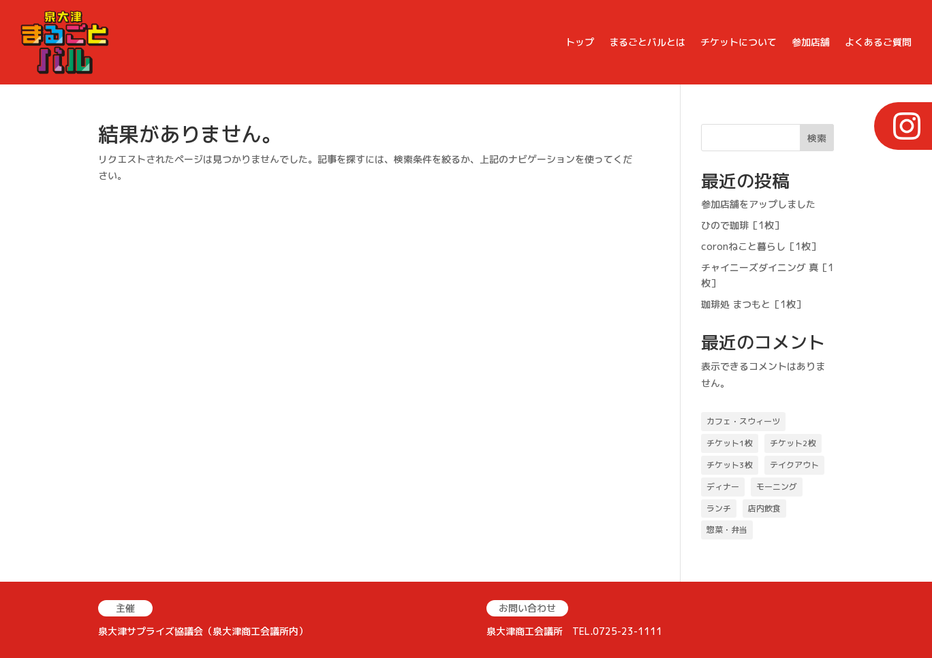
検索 (816, 137)
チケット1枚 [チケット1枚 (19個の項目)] (729, 443)
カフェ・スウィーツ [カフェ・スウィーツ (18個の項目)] (743, 421)
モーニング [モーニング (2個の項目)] (776, 486)
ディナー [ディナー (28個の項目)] (722, 486)
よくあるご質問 (878, 41)
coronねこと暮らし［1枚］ (760, 246)
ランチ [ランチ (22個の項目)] (718, 508)
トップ (579, 41)
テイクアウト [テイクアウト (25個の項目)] (794, 465)
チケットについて (738, 41)
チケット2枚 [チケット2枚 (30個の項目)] (793, 443)
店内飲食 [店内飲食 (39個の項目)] (764, 508)
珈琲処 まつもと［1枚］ (753, 304)
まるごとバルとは (647, 41)
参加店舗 (811, 41)
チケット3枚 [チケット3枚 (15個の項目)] (729, 465)
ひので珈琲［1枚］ (742, 225)
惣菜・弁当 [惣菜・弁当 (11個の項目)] (726, 529)
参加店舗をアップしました (758, 204)
